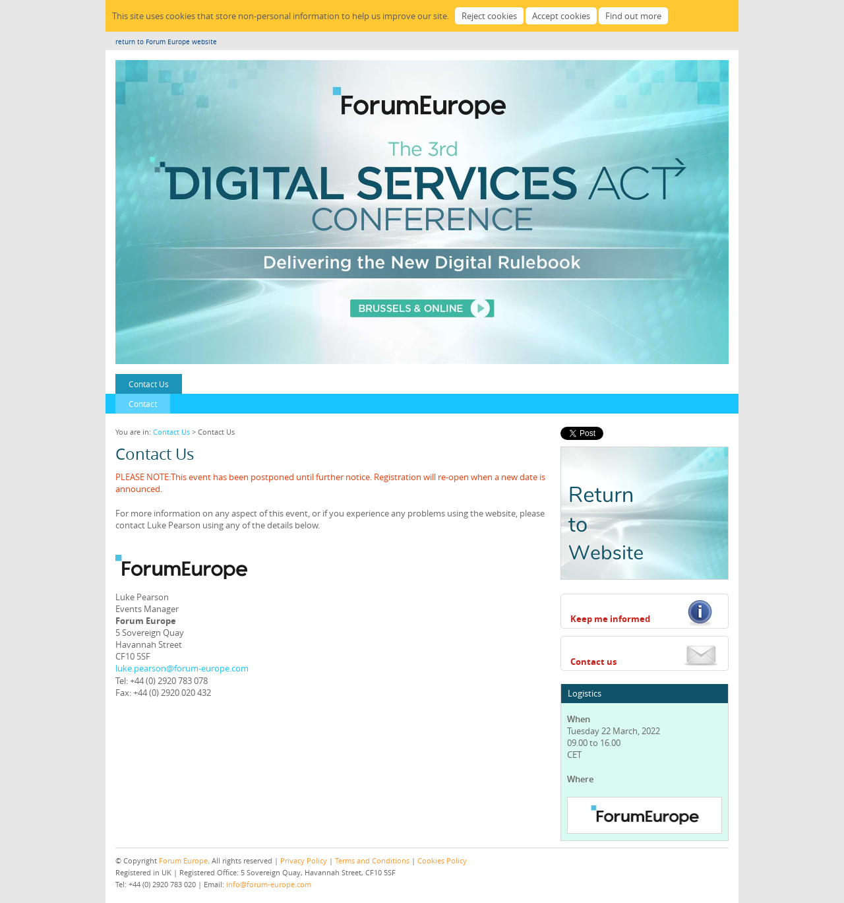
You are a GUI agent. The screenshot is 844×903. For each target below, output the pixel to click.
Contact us (593, 662)
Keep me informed (610, 619)
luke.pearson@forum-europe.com (182, 668)
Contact (143, 403)
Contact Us (149, 384)
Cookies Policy (442, 860)
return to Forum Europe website (166, 42)
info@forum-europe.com (268, 884)
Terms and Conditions (372, 860)
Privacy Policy (303, 860)
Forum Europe (183, 860)
